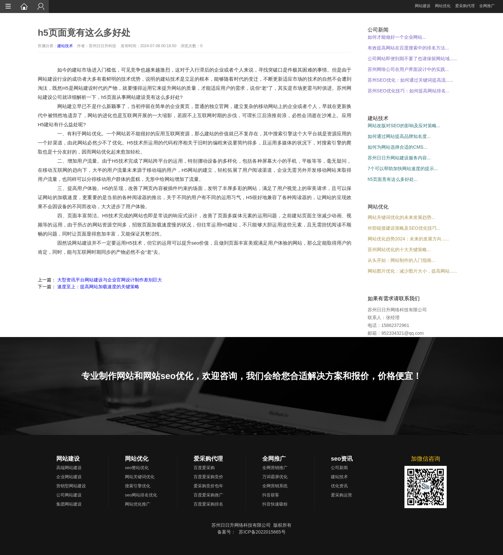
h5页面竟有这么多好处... (392, 179)
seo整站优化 (137, 467)
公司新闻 (339, 467)
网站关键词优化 (140, 476)
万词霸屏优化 (275, 476)
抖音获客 (270, 495)
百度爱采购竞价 (208, 476)
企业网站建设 (69, 476)
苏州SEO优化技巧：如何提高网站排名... (408, 90)
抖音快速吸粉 (275, 504)
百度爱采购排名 (208, 504)
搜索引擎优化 (137, 485)
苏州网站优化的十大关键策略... (399, 249)
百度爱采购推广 (208, 495)
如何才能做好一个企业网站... (397, 37)
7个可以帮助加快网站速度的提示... (403, 168)
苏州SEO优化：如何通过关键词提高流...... (410, 80)
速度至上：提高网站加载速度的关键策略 (98, 286)
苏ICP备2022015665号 (262, 532)
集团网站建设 (69, 504)
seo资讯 (342, 458)
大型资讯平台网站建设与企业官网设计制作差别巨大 (109, 279)
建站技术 (65, 46)
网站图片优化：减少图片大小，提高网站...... (412, 271)
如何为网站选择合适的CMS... (397, 147)
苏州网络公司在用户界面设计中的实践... (408, 69)
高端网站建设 (69, 467)
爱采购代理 (465, 6)
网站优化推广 (137, 504)
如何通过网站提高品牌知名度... (399, 136)
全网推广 (487, 6)
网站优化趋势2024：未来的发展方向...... (408, 238)
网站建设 (422, 6)
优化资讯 (339, 485)
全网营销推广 (275, 467)
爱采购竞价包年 (208, 485)
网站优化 (443, 6)
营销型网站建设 (71, 485)
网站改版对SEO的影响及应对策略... (404, 125)
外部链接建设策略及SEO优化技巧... (404, 228)
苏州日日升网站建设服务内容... (399, 157)
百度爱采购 (204, 467)
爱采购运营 (341, 495)
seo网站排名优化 (141, 495)
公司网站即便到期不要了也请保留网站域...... (412, 58)
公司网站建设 (69, 495)
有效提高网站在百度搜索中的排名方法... (408, 47)
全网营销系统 (275, 485)
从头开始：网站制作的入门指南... (401, 260)
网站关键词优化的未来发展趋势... (401, 217)
